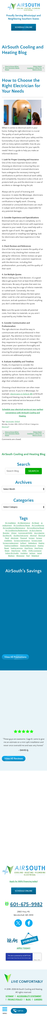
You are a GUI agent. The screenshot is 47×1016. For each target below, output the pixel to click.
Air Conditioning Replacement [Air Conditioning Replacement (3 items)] (16, 531)
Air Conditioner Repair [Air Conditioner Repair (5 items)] (22, 525)
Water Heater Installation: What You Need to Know (34, 68)
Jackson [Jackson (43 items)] (32, 553)
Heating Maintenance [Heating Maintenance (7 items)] (28, 546)
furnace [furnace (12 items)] (31, 538)
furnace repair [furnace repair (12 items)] (37, 541)
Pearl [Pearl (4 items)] (28, 556)
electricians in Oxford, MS (21, 394)
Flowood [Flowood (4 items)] (23, 538)
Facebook (29, 923)
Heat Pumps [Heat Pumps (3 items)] (15, 551)
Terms (39, 959)
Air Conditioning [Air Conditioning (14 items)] (38, 525)
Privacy (35, 959)
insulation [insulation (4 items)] (24, 553)
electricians (10, 421)
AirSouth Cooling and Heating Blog (23, 454)
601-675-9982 (26, 904)
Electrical (5, 427)
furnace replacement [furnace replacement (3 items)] (10, 543)
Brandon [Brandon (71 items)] (6, 533)
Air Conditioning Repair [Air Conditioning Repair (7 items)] (35, 528)
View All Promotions (15, 657)
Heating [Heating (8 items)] (41, 543)
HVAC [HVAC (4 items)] (24, 551)
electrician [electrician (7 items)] (14, 538)
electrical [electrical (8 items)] (33, 536)
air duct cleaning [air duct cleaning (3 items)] (35, 531)
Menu (5, 1013)
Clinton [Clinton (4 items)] (14, 533)
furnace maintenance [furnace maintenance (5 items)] (22, 541)
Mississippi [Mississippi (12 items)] (20, 556)
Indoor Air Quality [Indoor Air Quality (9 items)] (12, 553)
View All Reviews (13, 758)
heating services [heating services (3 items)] (17, 548)
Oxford (17, 421)
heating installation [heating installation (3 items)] (11, 546)
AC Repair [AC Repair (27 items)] (35, 523)
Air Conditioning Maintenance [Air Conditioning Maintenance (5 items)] (14, 528)
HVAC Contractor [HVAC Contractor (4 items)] (35, 551)
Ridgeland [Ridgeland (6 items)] (35, 556)
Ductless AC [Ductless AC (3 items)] (7, 536)
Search (33, 471)
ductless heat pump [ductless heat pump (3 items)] (21, 536)
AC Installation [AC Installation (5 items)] (10, 523)
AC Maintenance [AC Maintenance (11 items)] (24, 523)
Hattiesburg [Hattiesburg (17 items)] (32, 543)
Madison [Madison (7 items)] (11, 556)
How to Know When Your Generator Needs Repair (12, 68)
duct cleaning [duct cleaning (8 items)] (39, 533)
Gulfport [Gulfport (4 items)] (23, 543)
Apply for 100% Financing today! (24, 881)
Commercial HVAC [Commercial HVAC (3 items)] (25, 533)
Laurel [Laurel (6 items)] (39, 553)
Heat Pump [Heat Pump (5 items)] (28, 548)
